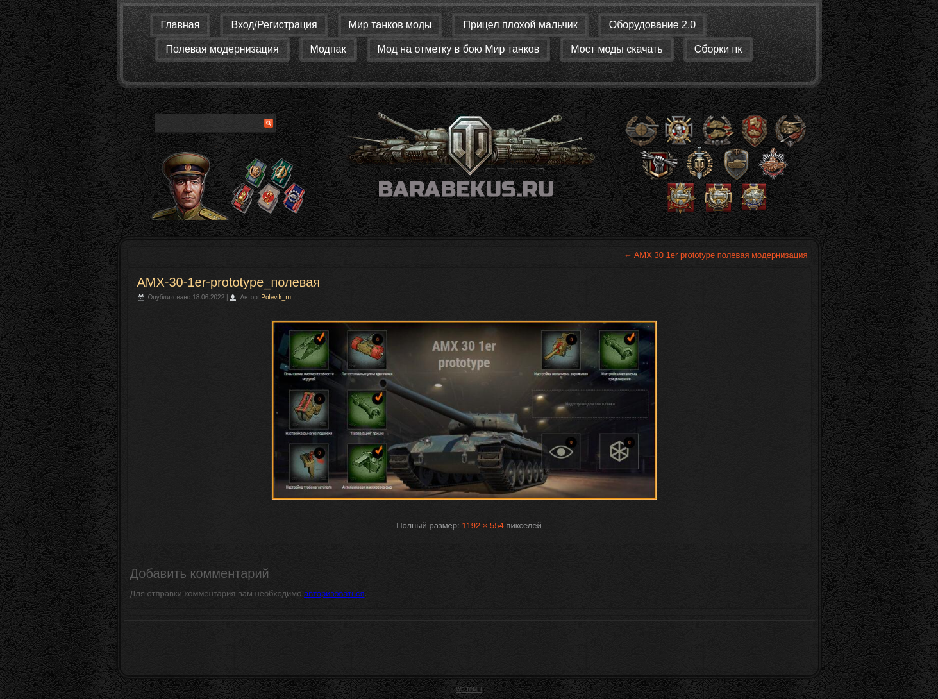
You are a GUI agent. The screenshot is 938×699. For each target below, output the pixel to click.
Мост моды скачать (616, 49)
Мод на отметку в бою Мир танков (459, 49)
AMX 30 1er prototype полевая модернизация (716, 255)
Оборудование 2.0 (652, 24)
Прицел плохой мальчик (520, 24)
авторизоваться (334, 593)
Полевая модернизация (222, 49)
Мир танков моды (390, 24)
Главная (180, 24)
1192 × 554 (482, 525)
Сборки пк (718, 49)
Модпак (328, 49)
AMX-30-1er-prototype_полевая (229, 282)
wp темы (469, 689)
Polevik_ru (276, 297)
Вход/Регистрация (274, 24)
